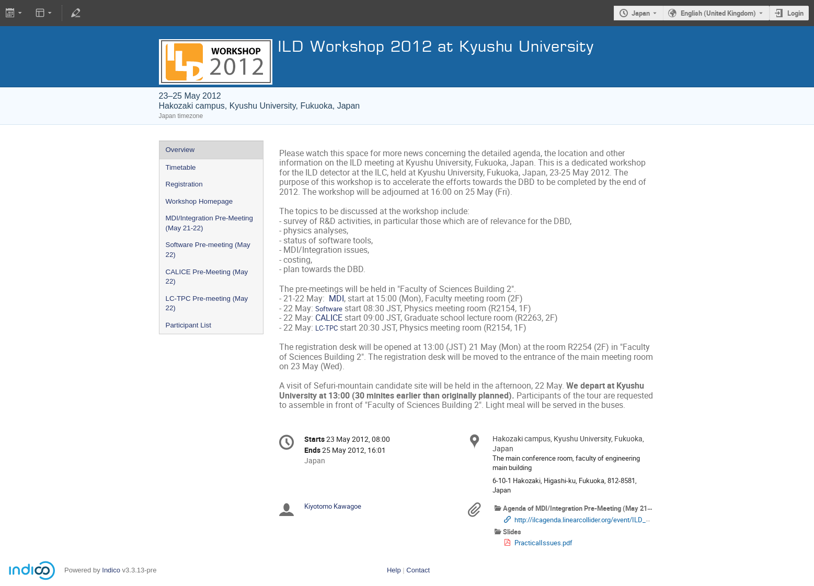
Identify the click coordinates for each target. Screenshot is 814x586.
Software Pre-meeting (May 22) (208, 250)
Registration (184, 184)
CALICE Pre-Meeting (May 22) (207, 277)
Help (394, 570)
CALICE (328, 317)
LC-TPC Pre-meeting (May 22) (207, 303)
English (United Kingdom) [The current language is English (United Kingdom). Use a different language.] (718, 13)
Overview (180, 150)
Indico (111, 570)
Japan (641, 13)
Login (795, 13)
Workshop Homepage (199, 201)
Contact (418, 570)
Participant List (188, 325)
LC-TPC (326, 328)
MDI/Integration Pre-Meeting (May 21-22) (209, 223)
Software (328, 308)
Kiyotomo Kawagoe (332, 506)
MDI (336, 298)
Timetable (181, 167)
